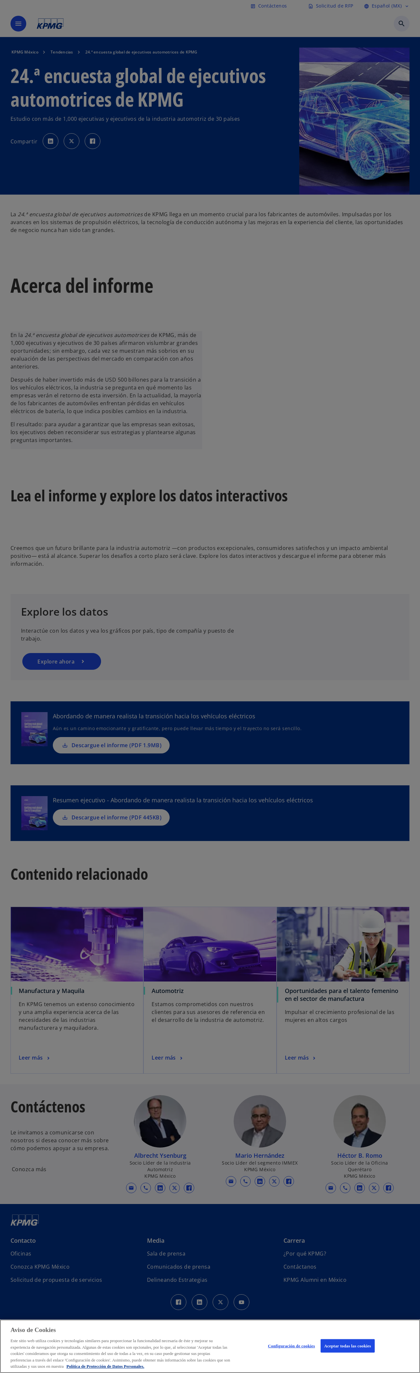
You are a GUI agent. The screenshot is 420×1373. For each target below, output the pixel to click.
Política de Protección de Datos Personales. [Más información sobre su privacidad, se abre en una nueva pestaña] (105, 1366)
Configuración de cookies (291, 1345)
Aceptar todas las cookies (347, 1345)
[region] (210, 1346)
